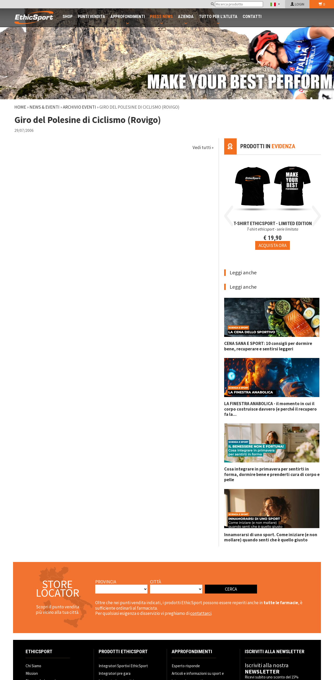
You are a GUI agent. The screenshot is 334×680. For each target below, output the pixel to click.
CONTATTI (252, 16)
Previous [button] (228, 216)
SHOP (68, 16)
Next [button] (316, 216)
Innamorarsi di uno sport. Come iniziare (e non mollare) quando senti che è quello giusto (270, 537)
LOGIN (297, 4)
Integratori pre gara (114, 673)
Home (20, 107)
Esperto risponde (186, 665)
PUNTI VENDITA (91, 16)
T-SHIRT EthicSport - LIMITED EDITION (273, 223)
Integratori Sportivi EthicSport (123, 665)
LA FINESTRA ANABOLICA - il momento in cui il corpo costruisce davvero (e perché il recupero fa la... (270, 409)
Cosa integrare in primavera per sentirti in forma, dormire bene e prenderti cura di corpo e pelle (272, 474)
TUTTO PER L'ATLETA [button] (218, 16)
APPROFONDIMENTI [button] (127, 16)
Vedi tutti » (203, 147)
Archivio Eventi (79, 107)
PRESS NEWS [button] (161, 16)
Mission (32, 673)
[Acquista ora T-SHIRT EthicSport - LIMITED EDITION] (272, 245)
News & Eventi (44, 107)
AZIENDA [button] (186, 16)
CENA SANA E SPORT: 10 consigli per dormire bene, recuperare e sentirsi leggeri (268, 346)
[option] (272, 202)
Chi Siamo (33, 665)
